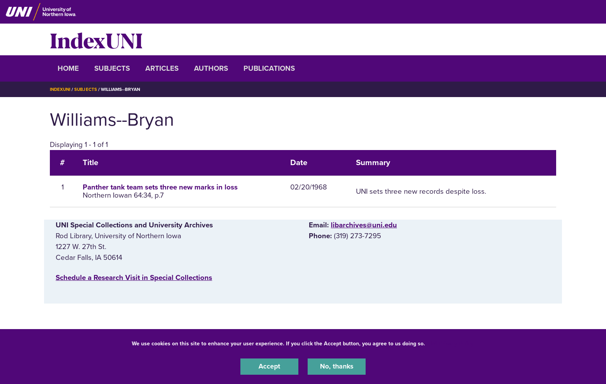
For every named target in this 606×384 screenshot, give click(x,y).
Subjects (112, 68)
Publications (269, 68)
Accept (269, 366)
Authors (211, 68)
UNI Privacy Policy (451, 343)
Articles (162, 68)
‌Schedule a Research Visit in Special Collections (134, 277)
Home (68, 68)
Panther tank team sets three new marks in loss (160, 187)
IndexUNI (96, 39)
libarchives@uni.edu (364, 225)
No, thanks (336, 366)
